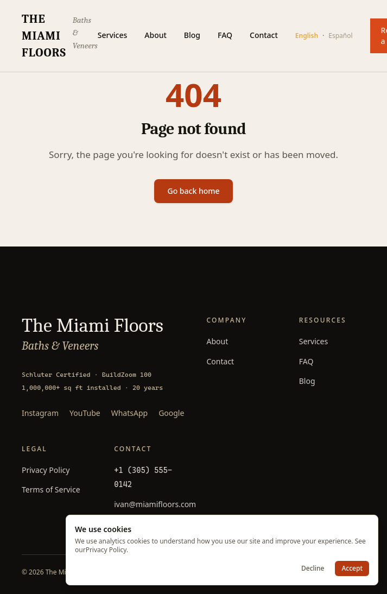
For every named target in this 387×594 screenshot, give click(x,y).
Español (340, 35)
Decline (312, 568)
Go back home (193, 191)
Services (113, 35)
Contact (264, 35)
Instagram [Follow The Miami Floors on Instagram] (40, 413)
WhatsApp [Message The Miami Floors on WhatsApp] (129, 413)
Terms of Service (51, 489)
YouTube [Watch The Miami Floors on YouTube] (84, 413)
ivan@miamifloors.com (155, 504)
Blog (192, 35)
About (155, 35)
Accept (352, 568)
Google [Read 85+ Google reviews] (171, 413)
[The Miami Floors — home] (60, 36)
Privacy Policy (45, 470)
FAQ (225, 35)
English (306, 35)
